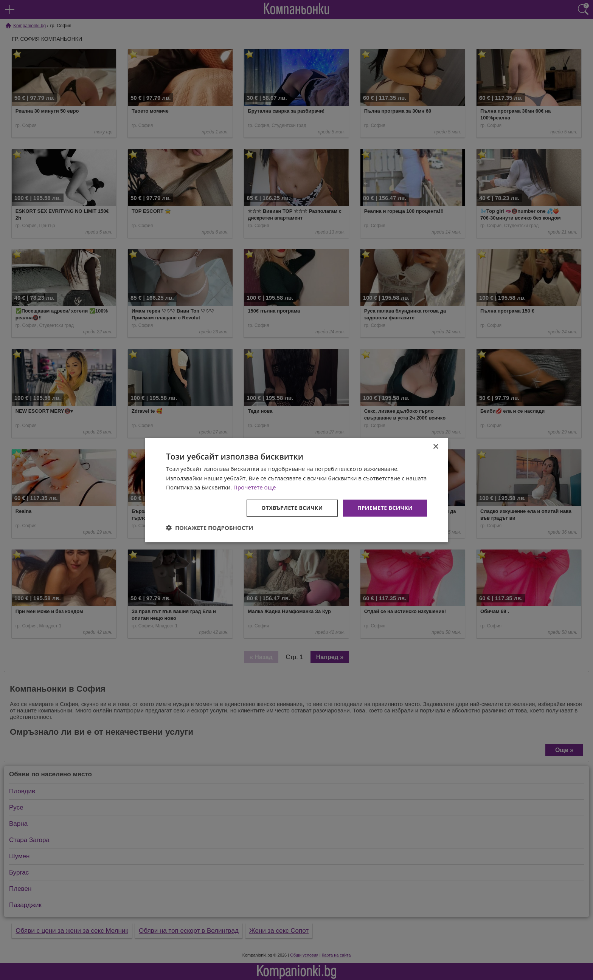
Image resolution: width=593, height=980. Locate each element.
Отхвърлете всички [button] (292, 507)
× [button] (435, 446)
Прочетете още (254, 487)
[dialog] (296, 490)
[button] (209, 527)
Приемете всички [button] (385, 507)
